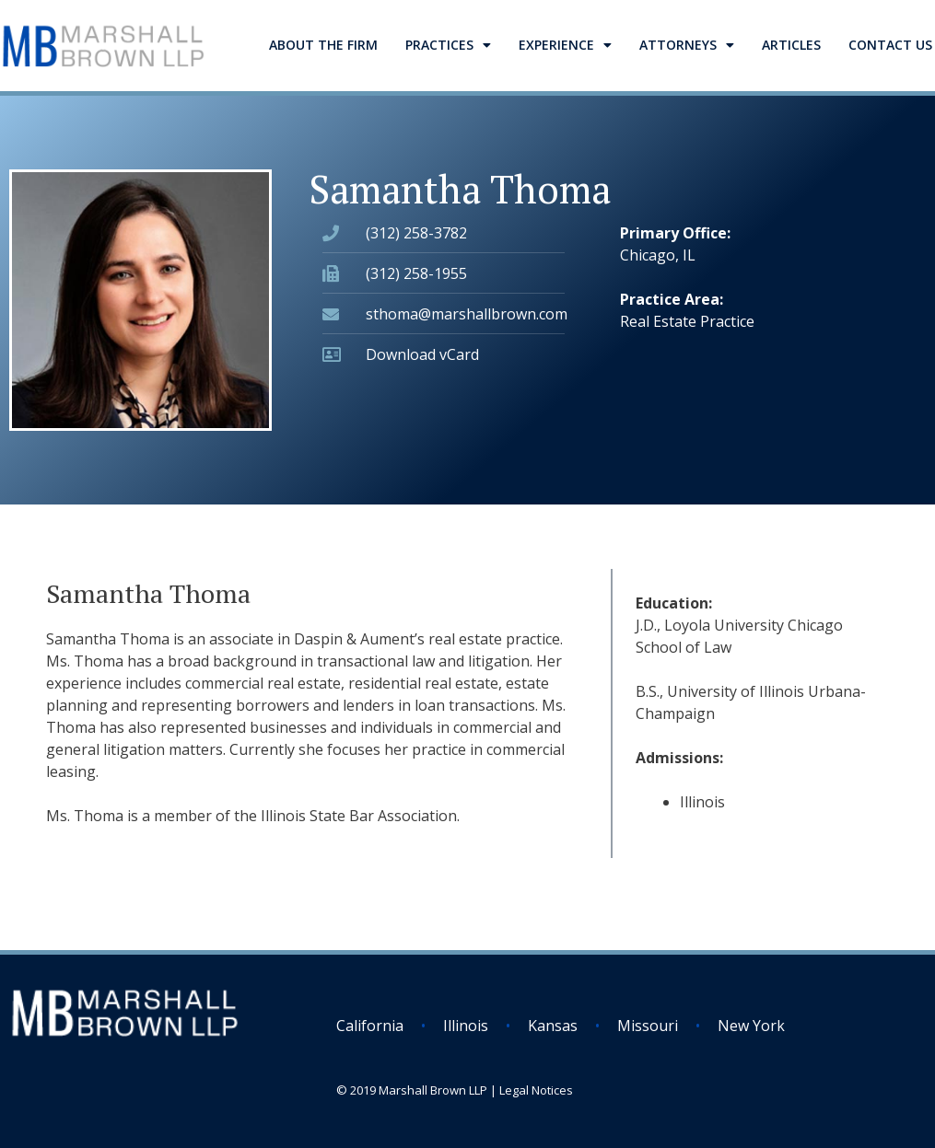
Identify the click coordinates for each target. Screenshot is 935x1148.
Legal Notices (536, 1090)
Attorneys (686, 45)
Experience (565, 45)
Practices (448, 45)
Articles (791, 44)
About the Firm (323, 44)
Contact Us (890, 44)
